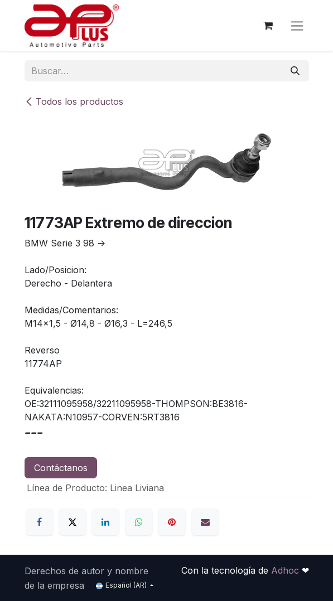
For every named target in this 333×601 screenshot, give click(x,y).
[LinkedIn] (105, 521)
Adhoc (286, 570)
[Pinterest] (171, 521)
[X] (72, 521)
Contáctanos (61, 467)
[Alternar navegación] (297, 25)
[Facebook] (39, 521)
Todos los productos (74, 101)
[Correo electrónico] (205, 521)
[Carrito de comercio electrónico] (268, 25)
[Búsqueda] (295, 70)
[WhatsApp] (139, 521)
